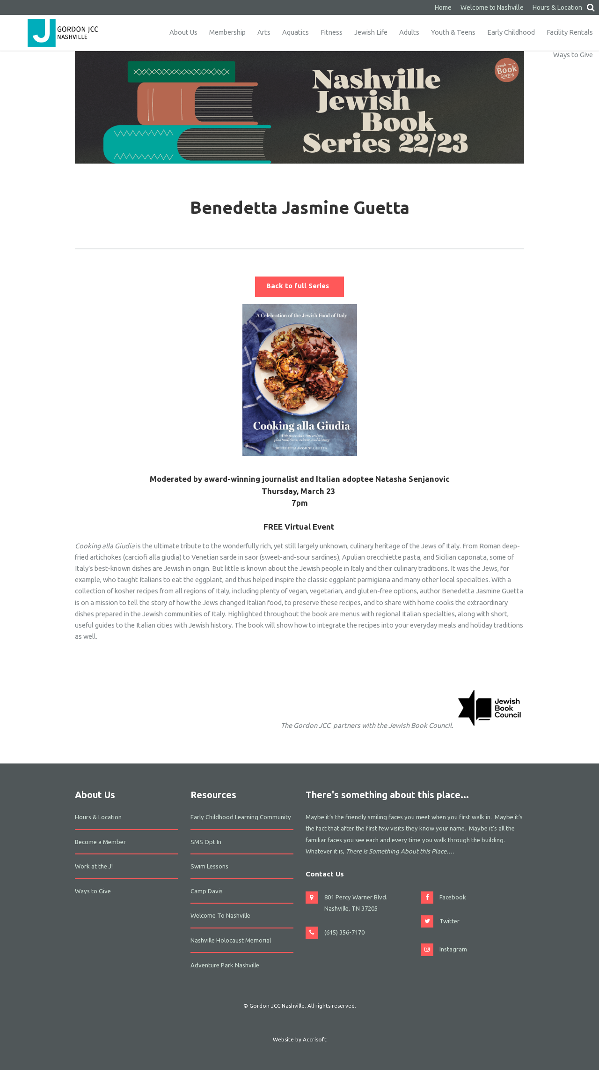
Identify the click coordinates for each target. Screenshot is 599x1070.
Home (443, 7)
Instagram (453, 949)
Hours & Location (557, 7)
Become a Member (100, 841)
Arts (263, 32)
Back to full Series (299, 286)
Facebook (452, 897)
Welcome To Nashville (220, 915)
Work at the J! (94, 866)
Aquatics (295, 32)
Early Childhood (511, 32)
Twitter (449, 921)
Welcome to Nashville (492, 7)
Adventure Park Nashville (224, 965)
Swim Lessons (209, 866)
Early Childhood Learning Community (240, 817)
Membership (227, 32)
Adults (409, 32)
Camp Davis (206, 891)
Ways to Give (573, 55)
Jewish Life (370, 32)
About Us (183, 32)
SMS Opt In (205, 841)
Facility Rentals (570, 32)
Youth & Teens (453, 32)
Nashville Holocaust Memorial (230, 940)
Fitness (332, 32)
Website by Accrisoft (300, 1039)
